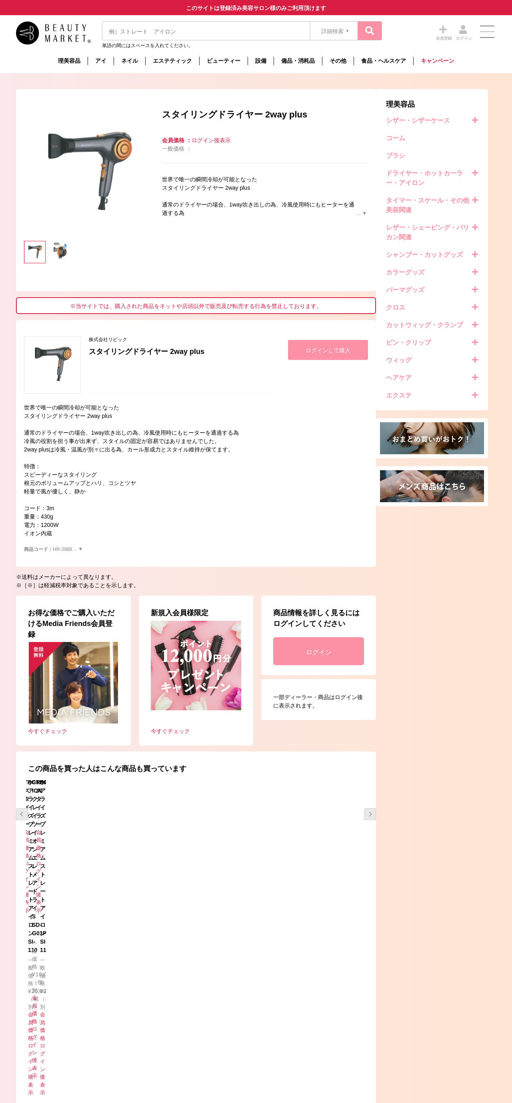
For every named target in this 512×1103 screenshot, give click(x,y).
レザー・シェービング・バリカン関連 (67, 232)
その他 (338, 61)
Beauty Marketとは (236, 1002)
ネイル (129, 61)
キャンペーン (437, 61)
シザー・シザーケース (58, 120)
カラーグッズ (45, 272)
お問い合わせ (350, 1013)
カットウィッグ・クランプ (64, 325)
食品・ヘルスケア (383, 61)
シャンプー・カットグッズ (64, 254)
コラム (102, 1025)
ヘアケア (39, 377)
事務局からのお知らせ (120, 1002)
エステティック (172, 61)
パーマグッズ (45, 289)
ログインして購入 (448, 350)
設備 (260, 61)
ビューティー (223, 61)
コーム (35, 138)
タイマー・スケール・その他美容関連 (67, 205)
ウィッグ (39, 360)
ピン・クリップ (48, 342)
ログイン (439, 652)
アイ (100, 61)
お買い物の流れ (232, 1025)
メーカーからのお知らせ (123, 1013)
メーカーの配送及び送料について (253, 1036)
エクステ (39, 395)
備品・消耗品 (298, 61)
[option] (208, 173)
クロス (35, 307)
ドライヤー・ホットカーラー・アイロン (64, 178)
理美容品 (69, 61)
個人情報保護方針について (365, 1002)
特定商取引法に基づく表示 (245, 1013)
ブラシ (35, 155)
